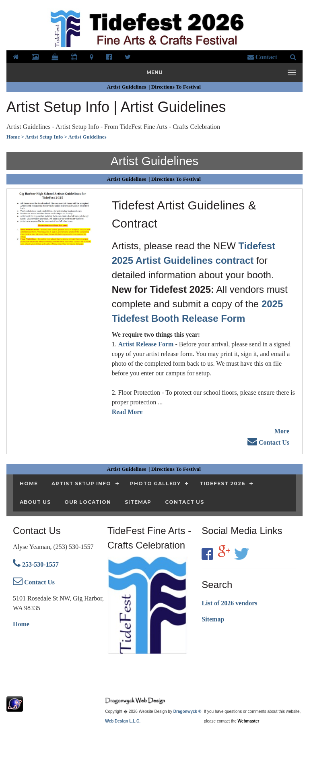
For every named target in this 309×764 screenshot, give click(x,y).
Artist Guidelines (127, 87)
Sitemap (213, 619)
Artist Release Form (146, 344)
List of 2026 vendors (229, 603)
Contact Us (268, 442)
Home (21, 624)
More (281, 431)
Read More (127, 411)
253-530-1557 (36, 564)
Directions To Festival (176, 87)
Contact (262, 57)
